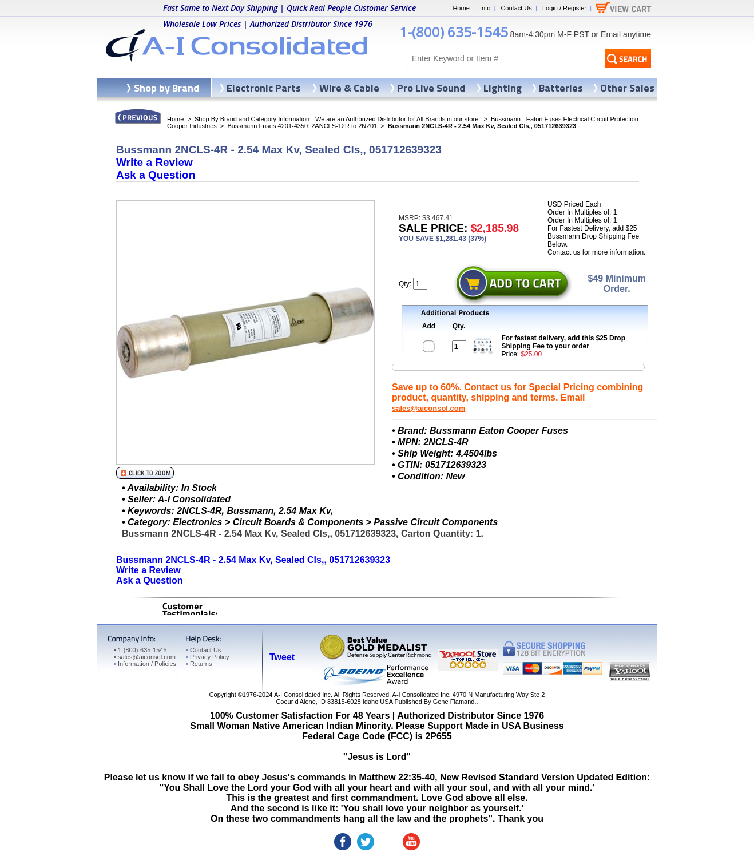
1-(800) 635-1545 (453, 31)
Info (485, 8)
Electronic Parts (264, 88)
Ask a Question (155, 175)
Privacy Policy (207, 656)
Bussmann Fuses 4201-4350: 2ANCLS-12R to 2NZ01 (302, 125)
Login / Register (564, 8)
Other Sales (627, 88)
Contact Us (516, 8)
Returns (199, 663)
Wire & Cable (349, 88)
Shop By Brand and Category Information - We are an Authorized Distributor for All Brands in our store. (337, 119)
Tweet (282, 657)
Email (611, 34)
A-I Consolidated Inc (302, 694)
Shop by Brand (166, 88)
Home (461, 8)
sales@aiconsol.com (428, 408)
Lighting (502, 88)
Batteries (561, 88)
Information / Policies (145, 663)
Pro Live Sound (431, 88)
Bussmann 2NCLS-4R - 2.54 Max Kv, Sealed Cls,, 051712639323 (253, 560)
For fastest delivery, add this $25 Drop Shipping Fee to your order (564, 342)
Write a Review (154, 162)
